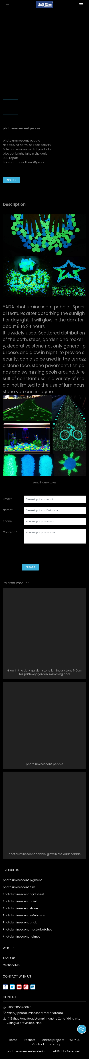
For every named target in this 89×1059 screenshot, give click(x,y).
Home (13, 1040)
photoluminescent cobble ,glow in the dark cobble (45, 854)
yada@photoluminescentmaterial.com (35, 1013)
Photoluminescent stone (20, 908)
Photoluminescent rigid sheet (23, 894)
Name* (8, 510)
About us (9, 958)
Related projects (52, 1040)
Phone (7, 521)
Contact (38, 1044)
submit (30, 567)
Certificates (11, 965)
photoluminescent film (19, 887)
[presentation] (30, 554)
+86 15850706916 (19, 1007)
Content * (10, 532)
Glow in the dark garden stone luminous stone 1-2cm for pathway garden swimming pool (44, 672)
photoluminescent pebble (44, 764)
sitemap (55, 1044)
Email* (7, 499)
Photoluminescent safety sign (24, 915)
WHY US (74, 1040)
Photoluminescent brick (20, 922)
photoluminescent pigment (22, 880)
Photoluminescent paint (20, 901)
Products (29, 1040)
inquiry (11, 180)
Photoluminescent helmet (21, 936)
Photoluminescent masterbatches (27, 929)
